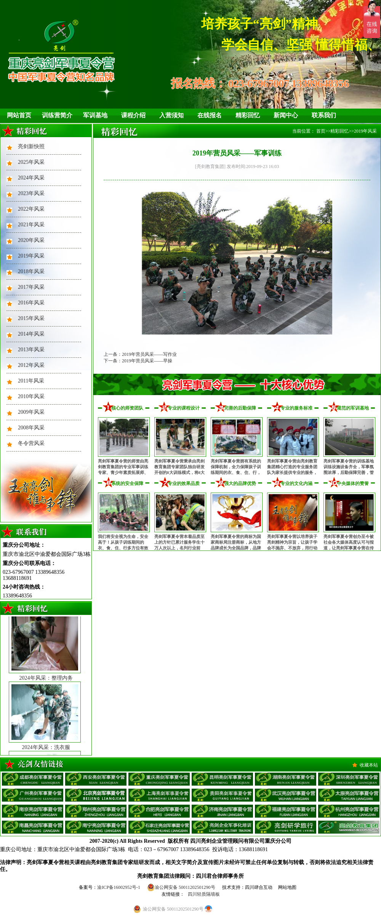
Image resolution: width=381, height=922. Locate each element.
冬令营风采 (31, 443)
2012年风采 (31, 365)
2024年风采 (31, 178)
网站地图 (287, 887)
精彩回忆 (247, 115)
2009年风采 (31, 412)
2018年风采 (31, 271)
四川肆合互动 (258, 887)
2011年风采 (31, 381)
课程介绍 (133, 115)
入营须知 (171, 115)
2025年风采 (31, 162)
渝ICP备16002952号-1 (118, 887)
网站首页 (19, 115)
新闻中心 (286, 115)
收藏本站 (369, 765)
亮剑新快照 (31, 146)
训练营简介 (57, 115)
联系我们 (324, 115)
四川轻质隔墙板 (204, 894)
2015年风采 (31, 318)
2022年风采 (31, 209)
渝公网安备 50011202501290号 (181, 887)
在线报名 (209, 115)
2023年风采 (31, 193)
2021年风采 (31, 224)
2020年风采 (31, 240)
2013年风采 (31, 349)
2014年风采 (31, 334)
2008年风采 (31, 428)
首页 (320, 131)
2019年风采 (31, 256)
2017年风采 (31, 287)
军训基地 (95, 115)
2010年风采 (31, 396)
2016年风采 (31, 303)
